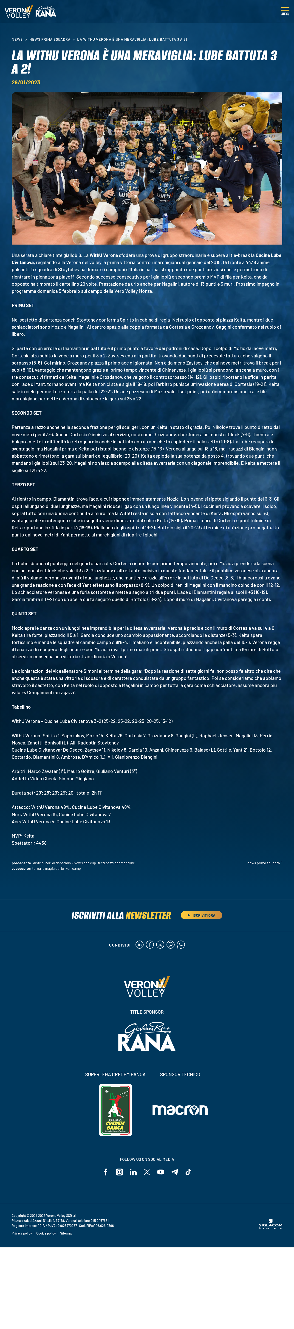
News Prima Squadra (50, 39)
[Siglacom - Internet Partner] (270, 1228)
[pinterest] (171, 945)
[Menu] (285, 11)
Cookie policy (46, 1233)
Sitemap (66, 1233)
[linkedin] (140, 945)
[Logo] (19, 11)
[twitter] (160, 945)
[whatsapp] (181, 945)
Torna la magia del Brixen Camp (56, 868)
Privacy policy (22, 1233)
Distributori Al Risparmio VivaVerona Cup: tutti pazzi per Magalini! (84, 863)
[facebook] (150, 945)
